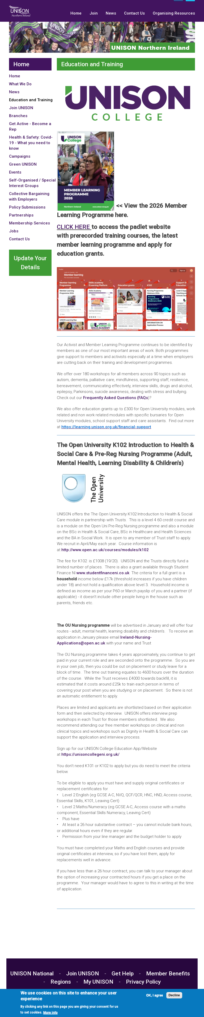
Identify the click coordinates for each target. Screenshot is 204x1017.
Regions (60, 982)
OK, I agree (154, 995)
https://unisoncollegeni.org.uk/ (91, 754)
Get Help (123, 973)
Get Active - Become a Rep (30, 126)
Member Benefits (168, 973)
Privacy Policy (143, 982)
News (111, 13)
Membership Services (29, 223)
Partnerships (21, 215)
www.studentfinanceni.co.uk (102, 573)
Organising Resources (174, 13)
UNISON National (32, 973)
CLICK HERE (74, 226)
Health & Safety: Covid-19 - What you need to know (31, 143)
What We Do (20, 84)
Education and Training (31, 100)
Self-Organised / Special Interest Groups (32, 183)
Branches (18, 115)
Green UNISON (23, 164)
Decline (174, 995)
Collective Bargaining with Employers (29, 196)
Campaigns (19, 156)
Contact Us (134, 13)
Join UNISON (21, 107)
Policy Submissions (27, 207)
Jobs (13, 231)
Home (76, 13)
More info (50, 1012)
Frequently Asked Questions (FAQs (115, 397)
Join (94, 13)
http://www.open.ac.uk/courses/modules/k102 (105, 549)
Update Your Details (30, 263)
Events (15, 172)
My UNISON (98, 982)
